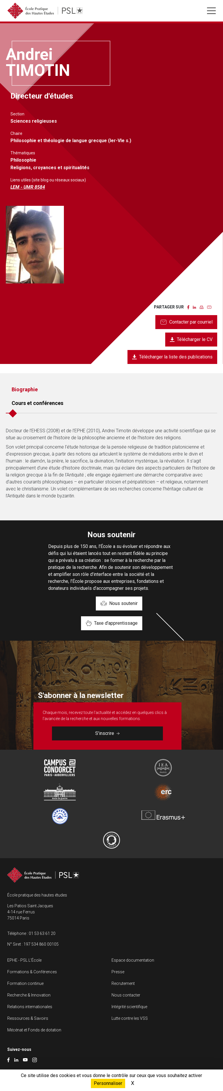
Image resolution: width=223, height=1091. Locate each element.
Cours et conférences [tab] (37, 403)
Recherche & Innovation (29, 995)
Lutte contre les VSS (130, 1018)
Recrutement (123, 983)
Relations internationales (29, 1006)
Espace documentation (133, 960)
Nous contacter (126, 995)
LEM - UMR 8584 (27, 187)
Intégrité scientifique (129, 1006)
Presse (118, 971)
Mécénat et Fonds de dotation (34, 1030)
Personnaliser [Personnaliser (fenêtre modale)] (108, 1083)
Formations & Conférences (32, 971)
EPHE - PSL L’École (24, 960)
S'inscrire (107, 733)
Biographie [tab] (25, 389)
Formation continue (25, 983)
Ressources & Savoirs (27, 1018)
